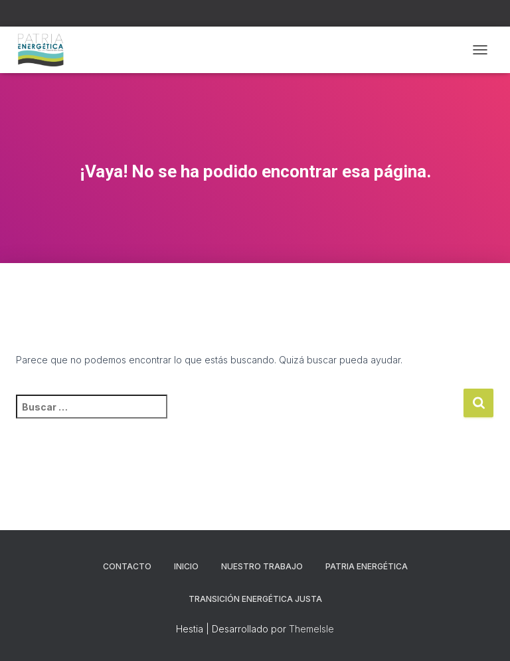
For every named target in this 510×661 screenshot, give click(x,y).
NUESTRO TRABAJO (262, 566)
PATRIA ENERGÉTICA (366, 566)
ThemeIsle (311, 628)
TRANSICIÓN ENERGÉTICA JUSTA (255, 599)
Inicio (186, 566)
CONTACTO (127, 566)
